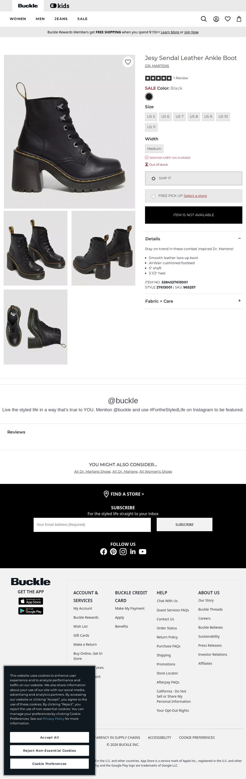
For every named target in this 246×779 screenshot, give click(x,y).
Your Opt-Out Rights (173, 710)
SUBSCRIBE (184, 524)
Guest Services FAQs (173, 610)
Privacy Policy (53, 719)
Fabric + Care (193, 301)
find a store (127, 494)
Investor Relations (212, 654)
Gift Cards (81, 635)
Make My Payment (130, 608)
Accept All (49, 737)
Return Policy (167, 637)
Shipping (164, 655)
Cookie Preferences (197, 737)
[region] (49, 720)
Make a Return (85, 644)
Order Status (167, 628)
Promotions (166, 664)
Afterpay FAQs (168, 682)
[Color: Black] (149, 96)
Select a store (195, 195)
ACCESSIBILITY (159, 737)
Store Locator (167, 673)
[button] (18, 19)
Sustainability (209, 636)
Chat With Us (167, 600)
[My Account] (216, 19)
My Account (82, 608)
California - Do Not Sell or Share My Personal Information (174, 696)
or (172, 32)
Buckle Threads (210, 609)
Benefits (121, 626)
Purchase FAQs (168, 646)
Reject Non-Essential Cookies (49, 750)
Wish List (80, 626)
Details (193, 238)
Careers (204, 618)
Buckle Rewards (86, 617)
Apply (119, 617)
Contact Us (165, 619)
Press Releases (210, 645)
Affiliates (205, 663)
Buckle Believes (210, 627)
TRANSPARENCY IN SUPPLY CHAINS (112, 737)
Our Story (206, 600)
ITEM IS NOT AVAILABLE (193, 215)
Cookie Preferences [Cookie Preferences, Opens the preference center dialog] (49, 764)
